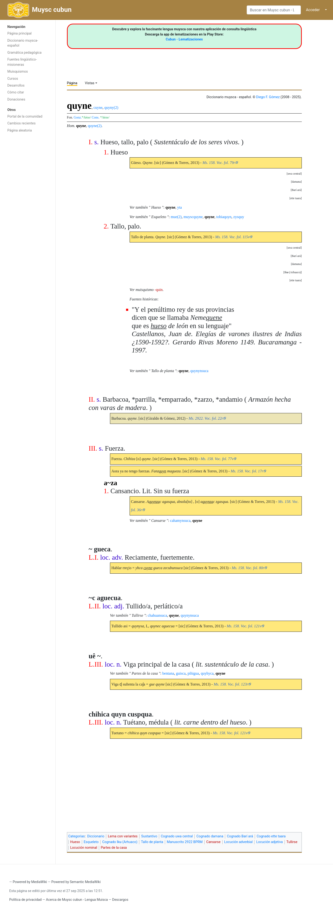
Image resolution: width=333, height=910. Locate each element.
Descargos (120, 900)
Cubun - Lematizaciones (184, 39)
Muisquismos (17, 72)
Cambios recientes (21, 123)
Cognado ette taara (271, 836)
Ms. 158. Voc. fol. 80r (248, 568)
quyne (81, 126)
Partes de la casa (114, 848)
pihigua (193, 673)
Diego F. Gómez (268, 97)
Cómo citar (15, 92)
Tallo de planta (152, 842)
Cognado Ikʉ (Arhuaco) (119, 842)
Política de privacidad (25, 900)
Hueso (75, 842)
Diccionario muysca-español (22, 43)
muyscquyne (193, 217)
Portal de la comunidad (24, 116)
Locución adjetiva (269, 842)
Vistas (89, 83)
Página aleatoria (19, 130)
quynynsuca (199, 371)
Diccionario (95, 836)
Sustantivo (149, 836)
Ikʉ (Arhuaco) (292, 272)
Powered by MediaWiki (30, 882)
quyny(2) (111, 108)
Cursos (12, 79)
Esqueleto (91, 842)
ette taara (295, 198)
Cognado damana (210, 836)
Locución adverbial (238, 842)
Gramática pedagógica (24, 53)
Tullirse (291, 842)
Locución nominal (83, 848)
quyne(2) (95, 126)
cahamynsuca (180, 521)
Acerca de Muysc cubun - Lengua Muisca (77, 900)
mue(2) (176, 217)
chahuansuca (157, 615)
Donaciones (16, 99)
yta (179, 207)
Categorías (76, 836)
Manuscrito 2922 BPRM (184, 842)
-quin (159, 290)
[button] (294, 173)
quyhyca (207, 673)
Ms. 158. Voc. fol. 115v (232, 237)
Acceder (313, 10)
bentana (168, 673)
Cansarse (213, 842)
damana (296, 181)
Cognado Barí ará (240, 836)
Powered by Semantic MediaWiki (76, 882)
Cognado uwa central (177, 836)
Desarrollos (16, 86)
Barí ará (296, 190)
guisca (181, 673)
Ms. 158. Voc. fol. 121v (244, 626)
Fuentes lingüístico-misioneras (22, 62)
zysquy (238, 217)
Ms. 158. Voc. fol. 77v (217, 459)
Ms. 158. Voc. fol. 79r (218, 163)
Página (72, 83)
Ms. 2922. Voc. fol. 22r (205, 418)
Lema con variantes (122, 836)
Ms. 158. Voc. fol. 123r (231, 684)
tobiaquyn (224, 217)
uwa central (294, 173)
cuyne (97, 108)
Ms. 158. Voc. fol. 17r (247, 471)
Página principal (19, 33)
